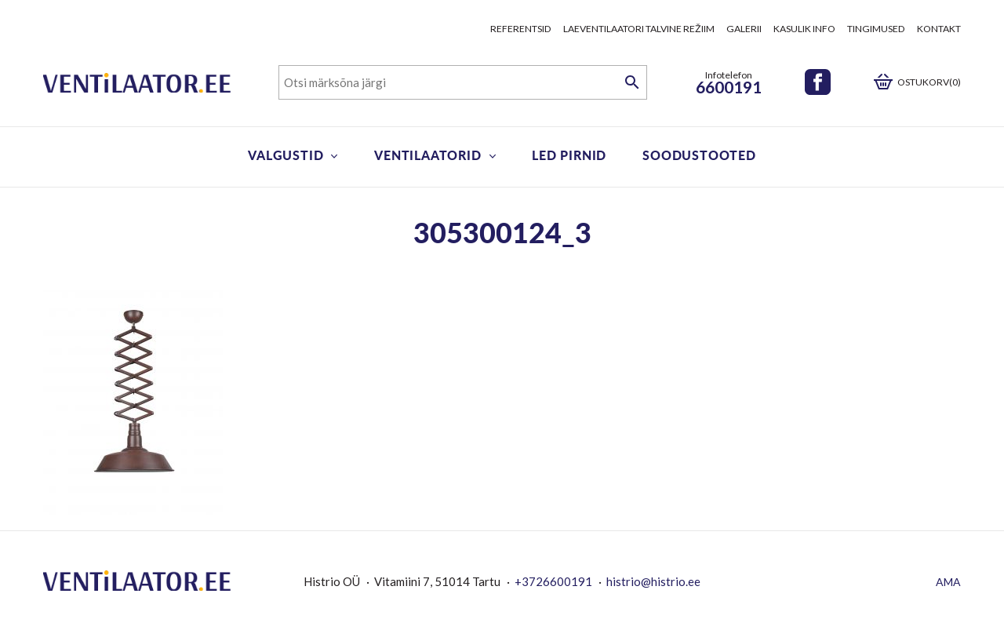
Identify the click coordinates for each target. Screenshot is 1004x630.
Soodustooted (699, 154)
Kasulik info (804, 29)
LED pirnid (569, 154)
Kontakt (939, 29)
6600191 (729, 87)
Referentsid (520, 29)
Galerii (744, 29)
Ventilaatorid (427, 154)
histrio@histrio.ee (653, 581)
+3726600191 (553, 581)
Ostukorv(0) (929, 82)
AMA (948, 581)
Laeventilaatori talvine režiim (639, 29)
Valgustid (285, 154)
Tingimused (876, 29)
